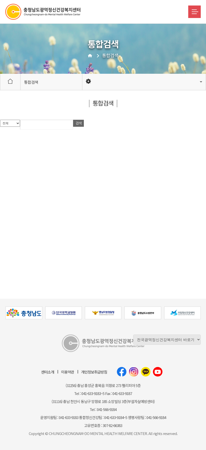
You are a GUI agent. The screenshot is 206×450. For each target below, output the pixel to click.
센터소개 (47, 371)
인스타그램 (133, 371)
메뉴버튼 (194, 12)
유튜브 (157, 371)
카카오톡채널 (145, 371)
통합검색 (110, 55)
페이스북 (121, 371)
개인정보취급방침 (94, 371)
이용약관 (67, 371)
